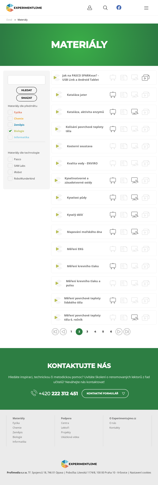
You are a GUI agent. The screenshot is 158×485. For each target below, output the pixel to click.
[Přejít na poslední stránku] (126, 331)
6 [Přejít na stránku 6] (111, 331)
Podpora (66, 418)
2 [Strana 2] (79, 331)
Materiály (19, 418)
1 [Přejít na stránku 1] (71, 331)
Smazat (26, 97)
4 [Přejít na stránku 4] (95, 331)
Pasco (14, 159)
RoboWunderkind (21, 178)
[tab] (26, 123)
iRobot (15, 172)
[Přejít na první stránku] (55, 331)
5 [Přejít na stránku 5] (103, 331)
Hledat (26, 90)
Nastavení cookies (140, 472)
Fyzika (15, 112)
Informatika (18, 137)
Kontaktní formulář (102, 393)
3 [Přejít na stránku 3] (87, 331)
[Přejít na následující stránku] (119, 331)
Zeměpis (16, 124)
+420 (58, 394)
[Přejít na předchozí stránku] (63, 331)
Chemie (15, 118)
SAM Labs (16, 165)
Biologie (16, 131)
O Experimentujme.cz (122, 418)
